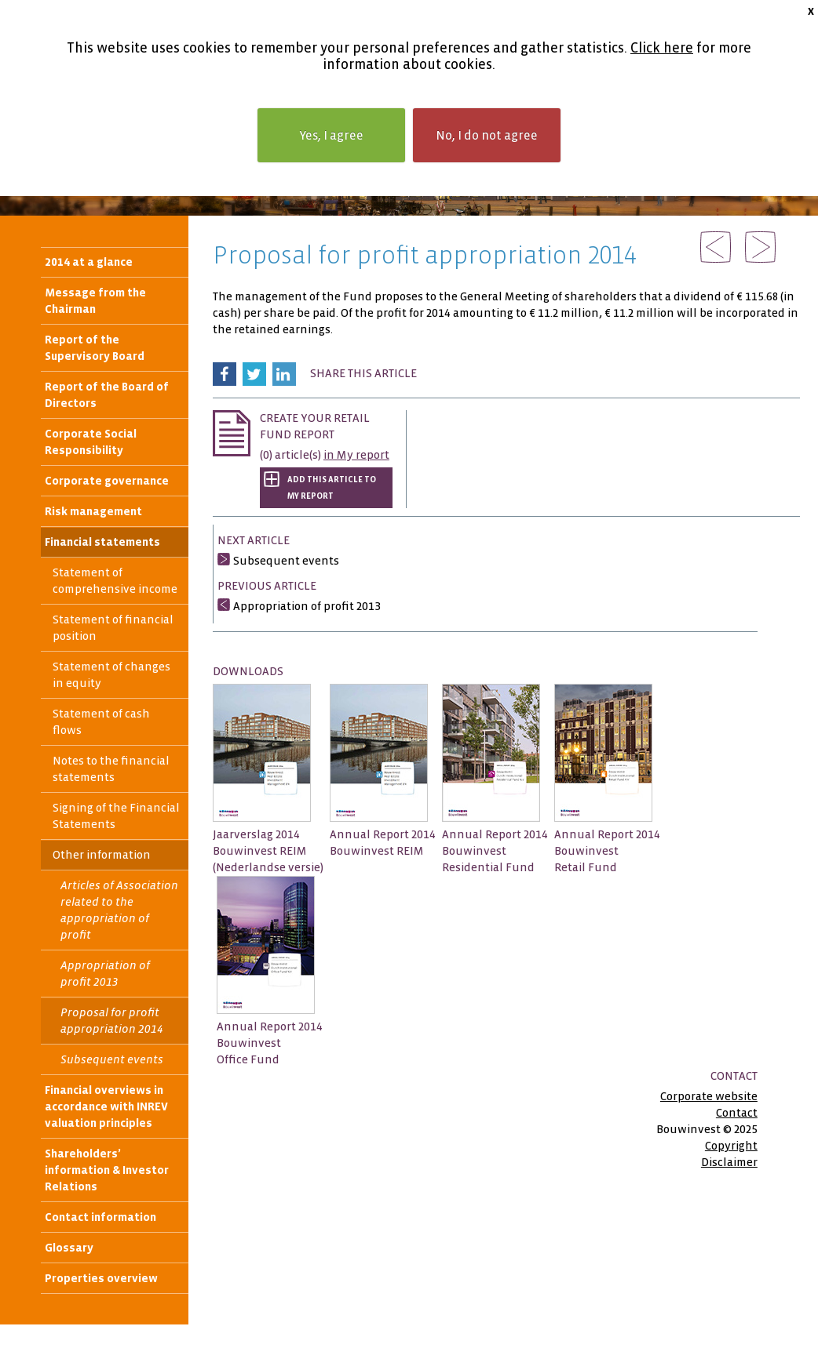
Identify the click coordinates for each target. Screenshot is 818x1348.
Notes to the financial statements (111, 768)
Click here (661, 48)
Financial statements (102, 542)
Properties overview (101, 1278)
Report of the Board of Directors (107, 394)
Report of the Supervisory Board (94, 347)
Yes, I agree (331, 135)
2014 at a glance (89, 262)
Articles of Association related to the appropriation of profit (119, 910)
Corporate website (709, 1096)
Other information (102, 854)
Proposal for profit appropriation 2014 (111, 1020)
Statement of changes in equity (111, 674)
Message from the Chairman (95, 300)
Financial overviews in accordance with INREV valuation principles (106, 1106)
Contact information (100, 1217)
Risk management (93, 511)
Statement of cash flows (101, 721)
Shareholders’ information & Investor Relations (107, 1170)
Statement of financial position (113, 627)
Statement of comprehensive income (115, 580)
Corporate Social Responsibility (91, 441)
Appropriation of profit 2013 (105, 973)
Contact (737, 1112)
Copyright (731, 1145)
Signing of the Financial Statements (116, 815)
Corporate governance (107, 480)
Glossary (69, 1247)
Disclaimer (729, 1162)
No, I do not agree (487, 135)
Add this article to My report (331, 487)
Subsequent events (111, 1059)
